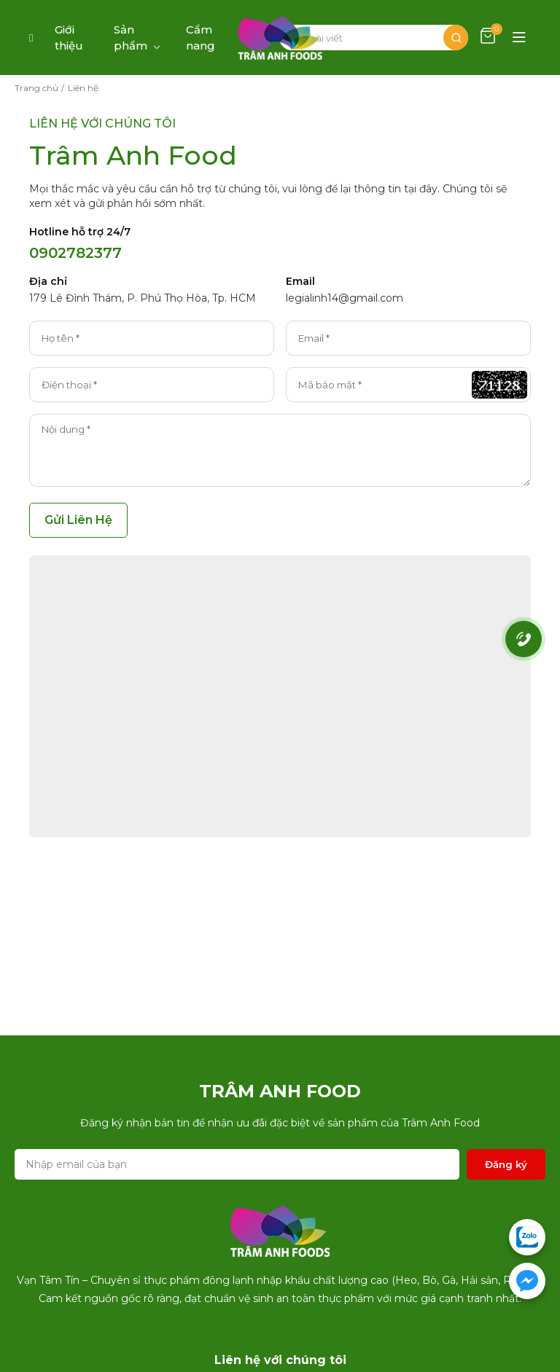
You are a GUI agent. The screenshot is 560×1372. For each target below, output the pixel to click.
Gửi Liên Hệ (78, 520)
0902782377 (75, 253)
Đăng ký (506, 1164)
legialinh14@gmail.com (344, 298)
